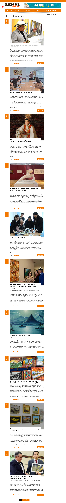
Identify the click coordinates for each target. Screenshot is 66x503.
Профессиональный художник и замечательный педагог (21, 477)
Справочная (36, 10)
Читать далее (40, 63)
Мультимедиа (29, 10)
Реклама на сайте (20, 0)
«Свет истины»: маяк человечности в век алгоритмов (24, 46)
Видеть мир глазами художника (21, 92)
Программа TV (21, 10)
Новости (8, 10)
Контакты (25, 0)
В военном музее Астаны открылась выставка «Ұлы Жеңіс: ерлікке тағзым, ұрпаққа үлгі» (23, 286)
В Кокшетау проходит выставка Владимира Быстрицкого (25, 429)
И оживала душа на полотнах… (20, 335)
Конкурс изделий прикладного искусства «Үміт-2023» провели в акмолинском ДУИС (24, 382)
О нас (15, 0)
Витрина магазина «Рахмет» (50, 10)
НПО (41, 10)
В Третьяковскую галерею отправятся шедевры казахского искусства (23, 140)
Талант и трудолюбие (17, 237)
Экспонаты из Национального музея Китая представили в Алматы (24, 189)
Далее (27, 499)
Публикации (14, 10)
